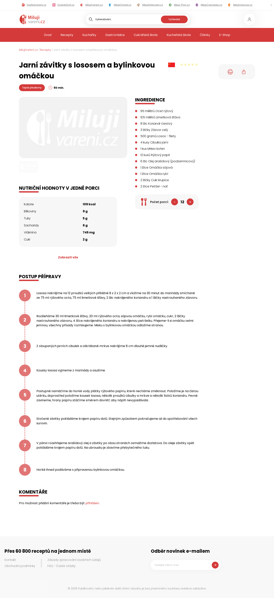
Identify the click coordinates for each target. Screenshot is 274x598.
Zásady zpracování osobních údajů (74, 560)
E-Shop (224, 35)
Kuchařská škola (179, 35)
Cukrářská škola (145, 35)
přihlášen (92, 503)
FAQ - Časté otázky (61, 566)
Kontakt (10, 560)
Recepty (67, 35)
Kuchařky (89, 35)
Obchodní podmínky (20, 566)
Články (205, 35)
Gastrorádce (115, 35)
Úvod (47, 35)
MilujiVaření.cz (28, 50)
